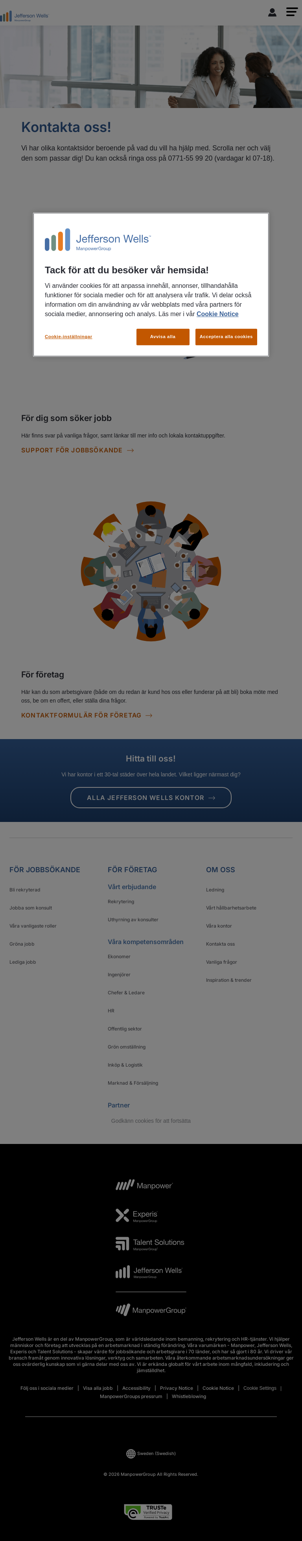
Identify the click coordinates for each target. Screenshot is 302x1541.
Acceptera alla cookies (226, 337)
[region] (151, 284)
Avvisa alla (163, 337)
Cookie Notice (218, 314)
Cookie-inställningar (68, 337)
